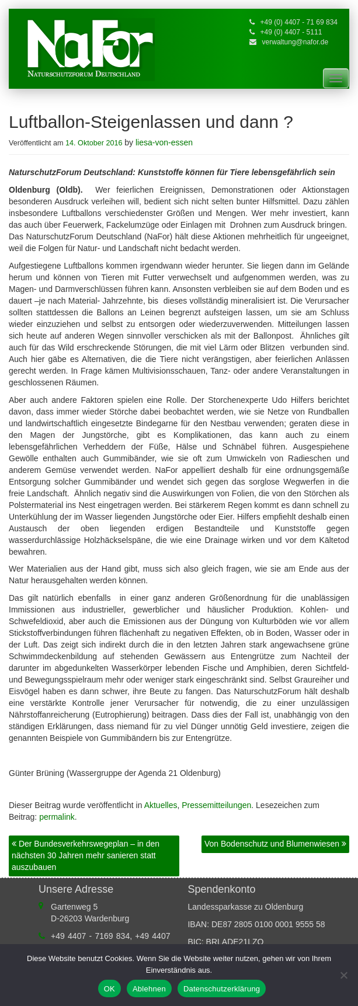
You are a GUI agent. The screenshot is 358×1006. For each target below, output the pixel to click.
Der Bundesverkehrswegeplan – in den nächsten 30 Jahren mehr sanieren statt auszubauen (85, 855)
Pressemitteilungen (216, 805)
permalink (57, 816)
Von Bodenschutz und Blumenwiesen (275, 843)
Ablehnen (149, 988)
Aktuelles (161, 805)
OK (109, 988)
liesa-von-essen (164, 142)
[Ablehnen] (343, 975)
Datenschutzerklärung (221, 988)
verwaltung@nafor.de (295, 42)
